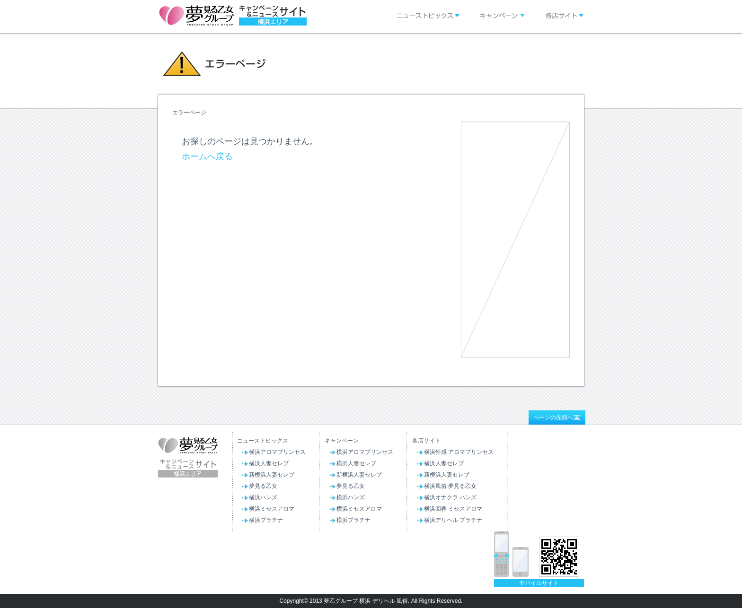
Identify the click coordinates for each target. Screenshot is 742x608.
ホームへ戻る (207, 156)
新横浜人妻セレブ (271, 474)
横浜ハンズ (263, 497)
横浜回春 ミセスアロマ (453, 508)
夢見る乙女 (263, 486)
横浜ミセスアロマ (271, 508)
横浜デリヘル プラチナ (453, 520)
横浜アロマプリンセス (277, 452)
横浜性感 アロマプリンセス (459, 452)
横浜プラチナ (266, 520)
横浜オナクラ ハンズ (450, 497)
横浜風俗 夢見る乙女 (450, 486)
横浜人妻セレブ (269, 463)
